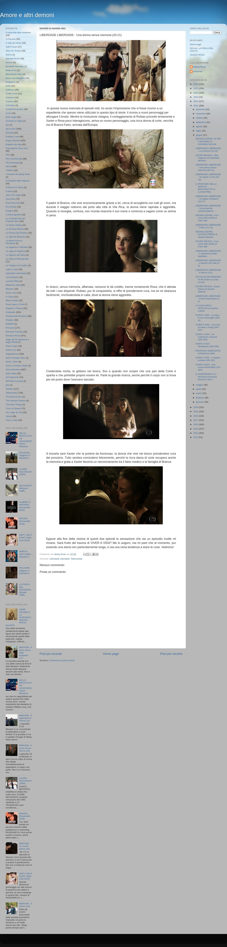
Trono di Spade (13, 408)
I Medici (9, 170)
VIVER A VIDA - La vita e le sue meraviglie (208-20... (207, 318)
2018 (196, 416)
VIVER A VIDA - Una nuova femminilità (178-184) (208, 367)
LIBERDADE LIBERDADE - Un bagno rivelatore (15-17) (208, 199)
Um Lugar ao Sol (14, 412)
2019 (196, 411)
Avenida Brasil (13, 58)
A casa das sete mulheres (18, 32)
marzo (199, 393)
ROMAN (10, 324)
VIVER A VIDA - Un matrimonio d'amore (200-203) (206, 337)
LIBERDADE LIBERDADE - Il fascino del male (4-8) (208, 263)
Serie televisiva (13, 369)
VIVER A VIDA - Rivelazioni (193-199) (207, 345)
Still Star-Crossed (14, 381)
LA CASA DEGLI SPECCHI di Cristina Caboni (206, 308)
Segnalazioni (12, 354)
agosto (199, 126)
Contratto (10, 105)
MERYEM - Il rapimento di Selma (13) (25, 718)
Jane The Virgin (13, 195)
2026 (196, 84)
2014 (196, 433)
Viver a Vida (11, 420)
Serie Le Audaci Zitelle (16, 365)
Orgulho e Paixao (14, 308)
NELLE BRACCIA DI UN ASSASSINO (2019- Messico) (25, 440)
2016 (196, 424)
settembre (201, 122)
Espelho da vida (13, 144)
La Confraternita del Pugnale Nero (15, 219)
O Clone (10, 296)
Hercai (9, 166)
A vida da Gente (13, 43)
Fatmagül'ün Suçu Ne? (17, 148)
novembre (201, 113)
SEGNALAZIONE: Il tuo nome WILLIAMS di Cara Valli (207, 218)
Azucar (9, 62)
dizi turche (11, 129)
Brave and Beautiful (15, 78)
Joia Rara (10, 199)
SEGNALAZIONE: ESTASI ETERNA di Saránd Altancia (206, 234)
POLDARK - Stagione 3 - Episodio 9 (25, 570)
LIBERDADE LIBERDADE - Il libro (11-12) (208, 226)
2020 (196, 407)
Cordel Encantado (14, 109)
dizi (7, 125)
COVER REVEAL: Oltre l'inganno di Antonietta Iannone (207, 158)
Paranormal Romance (16, 316)
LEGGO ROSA (197, 55)
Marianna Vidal (13, 285)
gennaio (200, 402)
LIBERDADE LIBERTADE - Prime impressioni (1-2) (207, 298)
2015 (196, 429)
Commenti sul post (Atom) (62, 660)
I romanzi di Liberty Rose (18, 174)
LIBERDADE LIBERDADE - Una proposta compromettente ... (208, 208)
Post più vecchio (171, 653)
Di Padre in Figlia (14, 121)
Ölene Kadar (12, 300)
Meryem (10, 289)
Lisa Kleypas (12, 277)
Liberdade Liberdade (59, 559)
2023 (196, 97)
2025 (196, 88)
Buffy (8, 86)
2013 (196, 437)
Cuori (8, 113)
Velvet (9, 416)
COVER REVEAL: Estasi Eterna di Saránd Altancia (207, 289)
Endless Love (12, 136)
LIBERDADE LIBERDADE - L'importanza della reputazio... (208, 253)
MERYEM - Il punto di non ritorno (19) (25, 748)
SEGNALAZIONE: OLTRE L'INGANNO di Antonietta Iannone (208, 141)
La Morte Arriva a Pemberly (14, 241)
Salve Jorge (11, 346)
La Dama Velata (13, 225)
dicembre (201, 109)
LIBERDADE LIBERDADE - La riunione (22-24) (208, 149)
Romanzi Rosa (13, 335)
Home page (111, 653)
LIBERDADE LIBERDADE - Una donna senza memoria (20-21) (208, 167)
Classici (9, 101)
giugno (199, 135)
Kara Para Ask (13, 203)
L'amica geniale (13, 214)
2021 (196, 105)
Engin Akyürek (13, 140)
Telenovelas (76, 559)
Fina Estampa (12, 162)
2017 (196, 420)
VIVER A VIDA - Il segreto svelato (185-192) (207, 358)
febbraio (200, 397)
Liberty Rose (199, 67)
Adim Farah (11, 47)
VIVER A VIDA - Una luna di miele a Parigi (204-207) (207, 327)
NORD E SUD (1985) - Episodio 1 (25, 554)
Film (8, 155)
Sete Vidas (11, 373)
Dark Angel (11, 117)
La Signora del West (15, 255)
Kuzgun (9, 210)
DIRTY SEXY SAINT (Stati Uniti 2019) (25, 537)
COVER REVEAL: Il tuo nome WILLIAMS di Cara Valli (207, 244)
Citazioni (10, 97)
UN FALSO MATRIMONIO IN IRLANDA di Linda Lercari (208, 279)
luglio (199, 130)
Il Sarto (9, 191)
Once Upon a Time (15, 304)
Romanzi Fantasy (14, 331)
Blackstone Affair (14, 74)
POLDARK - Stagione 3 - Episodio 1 (25, 455)
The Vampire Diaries (16, 400)
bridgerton (11, 82)
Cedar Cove (11, 93)
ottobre (199, 118)
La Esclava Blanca (15, 229)
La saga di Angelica (15, 251)
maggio (200, 385)
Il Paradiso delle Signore (17, 180)
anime (9, 54)
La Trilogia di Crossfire (16, 265)
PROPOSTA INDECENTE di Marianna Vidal (208, 352)
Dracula (9, 132)
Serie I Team (12, 361)
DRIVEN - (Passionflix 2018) (24, 521)
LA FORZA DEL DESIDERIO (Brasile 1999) (25, 589)
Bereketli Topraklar (15, 66)
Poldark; (10, 320)
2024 (196, 93)
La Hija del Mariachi (15, 237)
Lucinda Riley (12, 281)
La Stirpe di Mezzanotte (17, 259)
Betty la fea (11, 70)
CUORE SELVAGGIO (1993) (25, 472)
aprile (199, 389)
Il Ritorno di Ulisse (14, 187)
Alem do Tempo (13, 51)
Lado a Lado (12, 269)
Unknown (197, 71)
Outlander (10, 312)
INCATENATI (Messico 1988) (25, 488)
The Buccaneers (14, 396)
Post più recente (51, 653)
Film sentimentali (14, 159)
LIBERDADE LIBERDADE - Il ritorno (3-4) (208, 271)
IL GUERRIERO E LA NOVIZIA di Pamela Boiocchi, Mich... (206, 376)
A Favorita (11, 39)
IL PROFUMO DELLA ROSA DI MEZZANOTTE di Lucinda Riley (205, 188)
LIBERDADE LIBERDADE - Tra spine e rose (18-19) (208, 177)
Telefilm (9, 389)
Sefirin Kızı (11, 350)
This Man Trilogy (14, 404)
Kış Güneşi (11, 207)
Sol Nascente (12, 377)
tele (7, 385)
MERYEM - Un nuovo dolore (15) (24, 846)
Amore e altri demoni (27, 15)
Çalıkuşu (10, 89)
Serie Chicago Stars (15, 358)
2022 (196, 101)
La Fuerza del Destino (16, 233)
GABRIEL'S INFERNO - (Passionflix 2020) (24, 506)
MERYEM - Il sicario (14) (25, 904)
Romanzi (10, 328)
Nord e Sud (11, 293)
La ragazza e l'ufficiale (16, 247)
